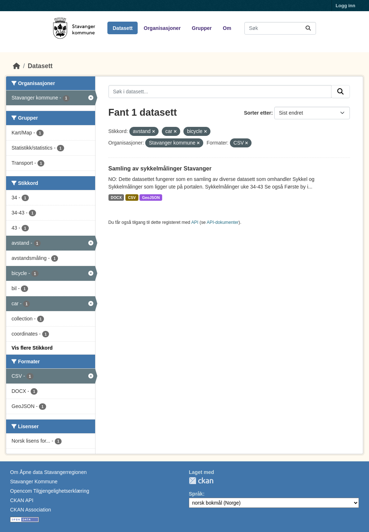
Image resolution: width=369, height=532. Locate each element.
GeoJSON (151, 197)
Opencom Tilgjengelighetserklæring (49, 491)
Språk (196, 494)
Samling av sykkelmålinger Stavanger (160, 168)
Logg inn (345, 5)
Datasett (123, 28)
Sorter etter (257, 113)
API (195, 222)
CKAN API (22, 500)
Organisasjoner (162, 28)
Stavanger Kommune (34, 481)
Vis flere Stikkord (32, 348)
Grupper (202, 28)
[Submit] (308, 28)
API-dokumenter (223, 222)
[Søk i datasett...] (280, 28)
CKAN (201, 480)
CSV (132, 197)
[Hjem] (16, 66)
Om (227, 28)
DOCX (116, 197)
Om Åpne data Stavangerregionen (48, 472)
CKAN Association (30, 510)
